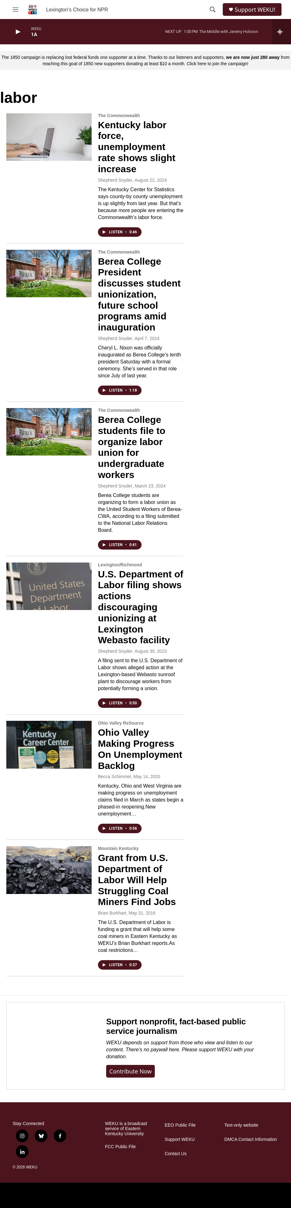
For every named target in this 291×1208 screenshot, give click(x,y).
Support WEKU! (254, 9)
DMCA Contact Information (250, 1139)
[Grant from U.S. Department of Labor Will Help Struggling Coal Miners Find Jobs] (49, 870)
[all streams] (281, 31)
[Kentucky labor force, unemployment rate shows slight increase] (49, 137)
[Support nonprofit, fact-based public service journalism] (50, 1045)
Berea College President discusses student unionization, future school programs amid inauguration (139, 294)
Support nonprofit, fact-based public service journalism (176, 1026)
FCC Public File (120, 1146)
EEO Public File (180, 1125)
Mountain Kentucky (118, 848)
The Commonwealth (119, 115)
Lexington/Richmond (120, 564)
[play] (17, 31)
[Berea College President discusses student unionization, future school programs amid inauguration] (49, 273)
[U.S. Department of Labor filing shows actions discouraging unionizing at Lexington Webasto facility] (49, 586)
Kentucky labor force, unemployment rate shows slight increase (136, 147)
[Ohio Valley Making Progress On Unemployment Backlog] (49, 744)
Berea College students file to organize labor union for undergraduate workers (131, 447)
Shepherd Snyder (115, 180)
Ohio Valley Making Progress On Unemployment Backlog (140, 749)
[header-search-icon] (213, 9)
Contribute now (130, 1071)
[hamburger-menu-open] (15, 9)
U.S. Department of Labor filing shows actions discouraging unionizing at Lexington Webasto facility (140, 607)
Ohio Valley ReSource (121, 723)
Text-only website (241, 1125)
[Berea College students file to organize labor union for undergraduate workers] (49, 432)
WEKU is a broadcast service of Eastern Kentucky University (126, 1128)
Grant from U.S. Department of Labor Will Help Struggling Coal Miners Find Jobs (137, 880)
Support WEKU (180, 1139)
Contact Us (175, 1153)
